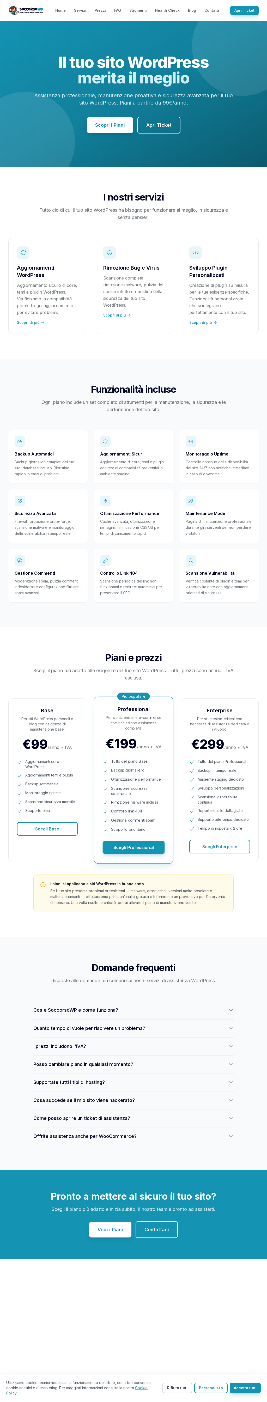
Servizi (80, 10)
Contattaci (156, 1229)
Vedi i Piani (110, 1229)
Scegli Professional (133, 847)
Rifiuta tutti (177, 1388)
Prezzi (100, 10)
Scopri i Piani (110, 125)
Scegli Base (47, 829)
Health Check (167, 10)
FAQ (117, 10)
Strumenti (138, 10)
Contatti (211, 10)
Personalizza (211, 1388)
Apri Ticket (244, 10)
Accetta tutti (245, 1388)
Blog (192, 10)
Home (60, 10)
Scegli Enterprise (219, 846)
